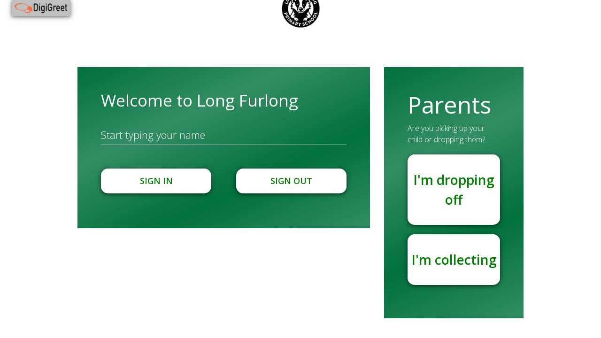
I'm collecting (454, 260)
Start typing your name (153, 135)
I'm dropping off (453, 189)
